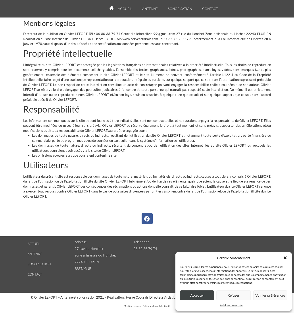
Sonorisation (180, 9)
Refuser (233, 295)
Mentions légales (132, 306)
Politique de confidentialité (156, 306)
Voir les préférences (270, 295)
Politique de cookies (231, 305)
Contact (210, 9)
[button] (285, 258)
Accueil (125, 9)
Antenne (150, 9)
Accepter (197, 295)
